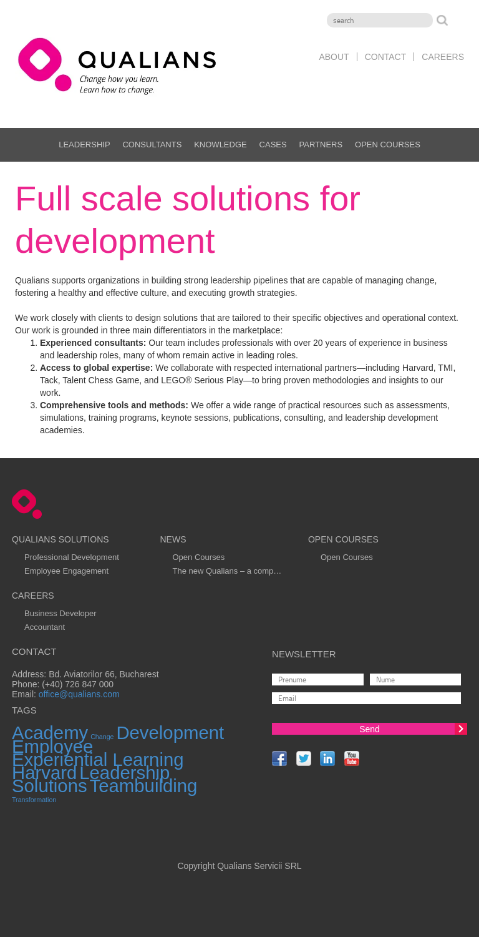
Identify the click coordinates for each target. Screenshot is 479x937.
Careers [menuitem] (443, 56)
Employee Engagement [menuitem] (66, 571)
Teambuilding (144, 785)
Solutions (49, 785)
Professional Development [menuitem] (71, 557)
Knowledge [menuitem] (220, 144)
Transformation (34, 799)
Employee (52, 746)
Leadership (124, 772)
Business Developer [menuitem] (60, 613)
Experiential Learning (98, 759)
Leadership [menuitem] (84, 144)
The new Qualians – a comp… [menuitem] (226, 571)
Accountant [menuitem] (44, 627)
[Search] (380, 20)
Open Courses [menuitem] (387, 144)
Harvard (44, 772)
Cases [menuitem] (273, 144)
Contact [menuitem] (386, 56)
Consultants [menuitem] (151, 144)
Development (170, 732)
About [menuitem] (334, 56)
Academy (50, 732)
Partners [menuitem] (321, 144)
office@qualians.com (79, 694)
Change (102, 736)
